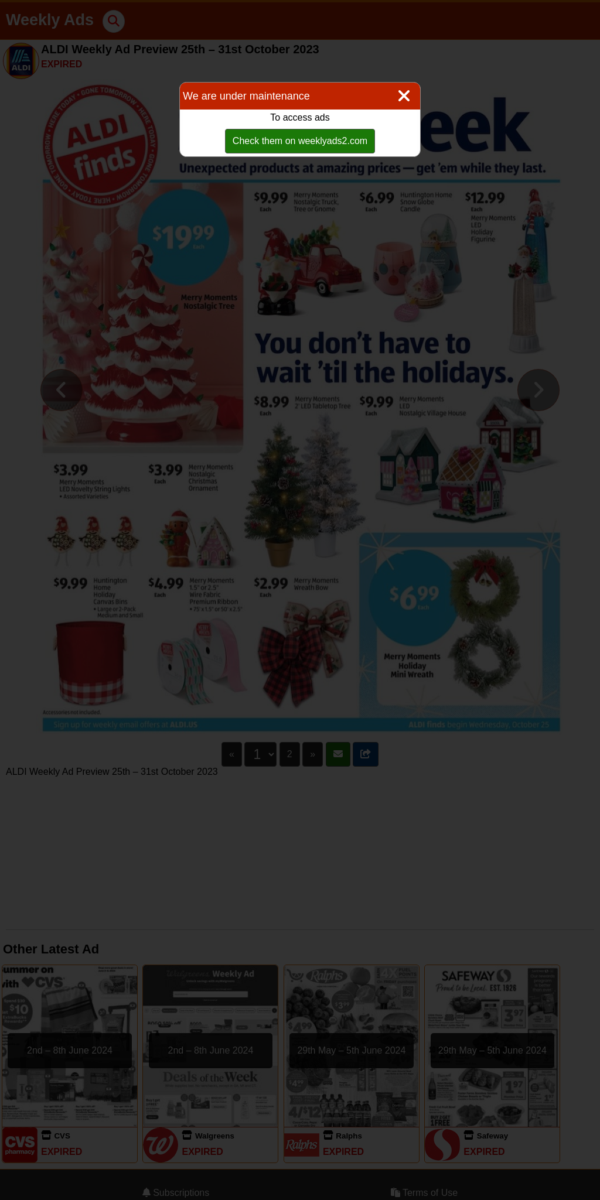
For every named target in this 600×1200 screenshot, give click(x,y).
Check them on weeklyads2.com (300, 141)
